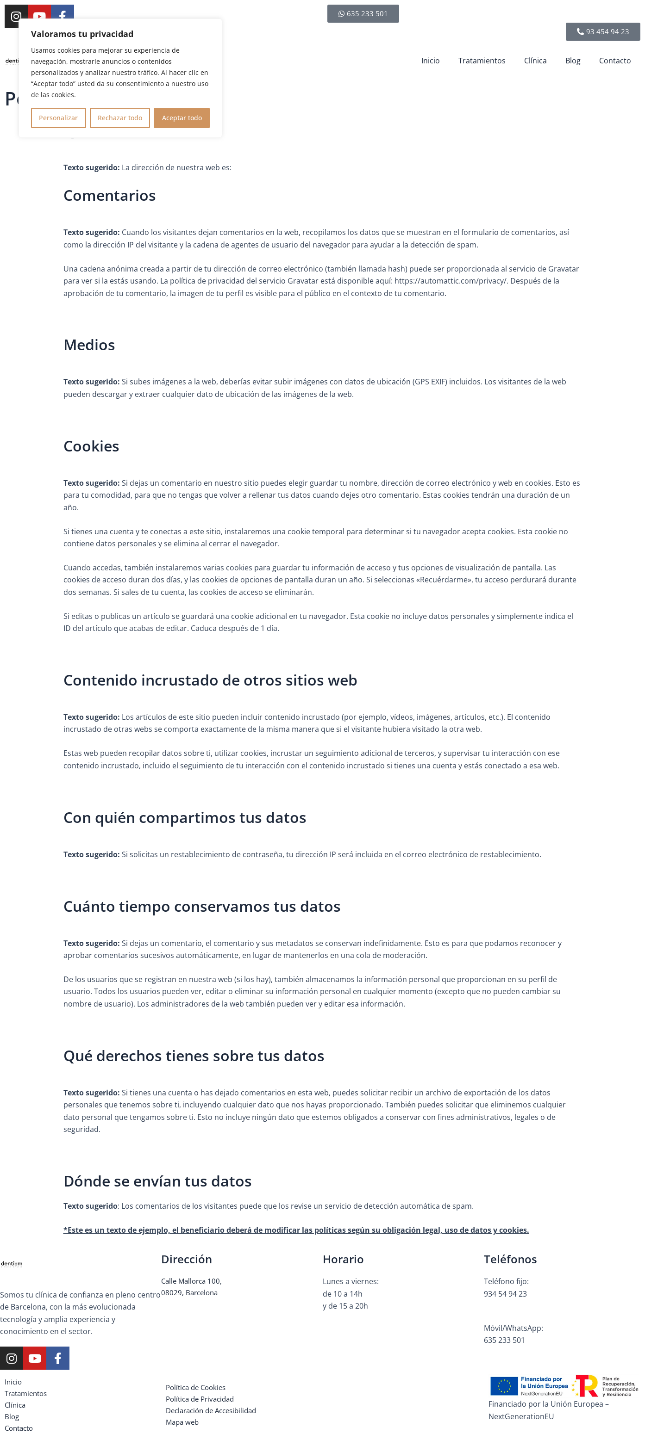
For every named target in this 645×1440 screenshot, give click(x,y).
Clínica (535, 61)
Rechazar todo (120, 117)
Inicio (430, 61)
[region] (120, 78)
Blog (573, 61)
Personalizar (58, 117)
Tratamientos (482, 61)
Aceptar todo (182, 117)
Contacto (615, 61)
